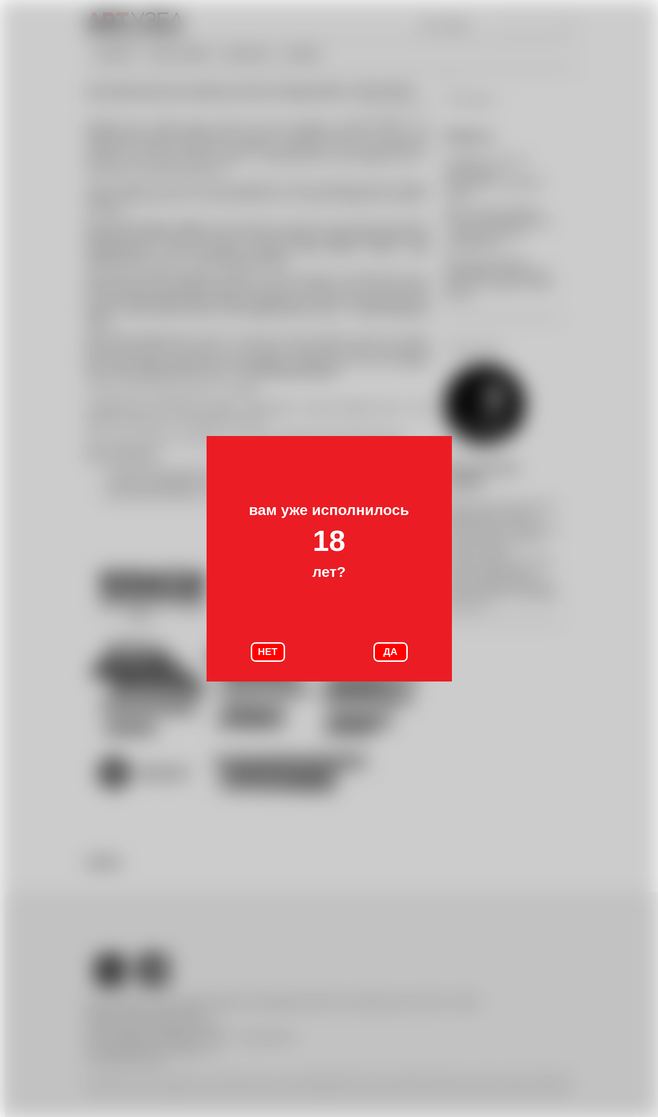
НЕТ (268, 651)
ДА (390, 651)
